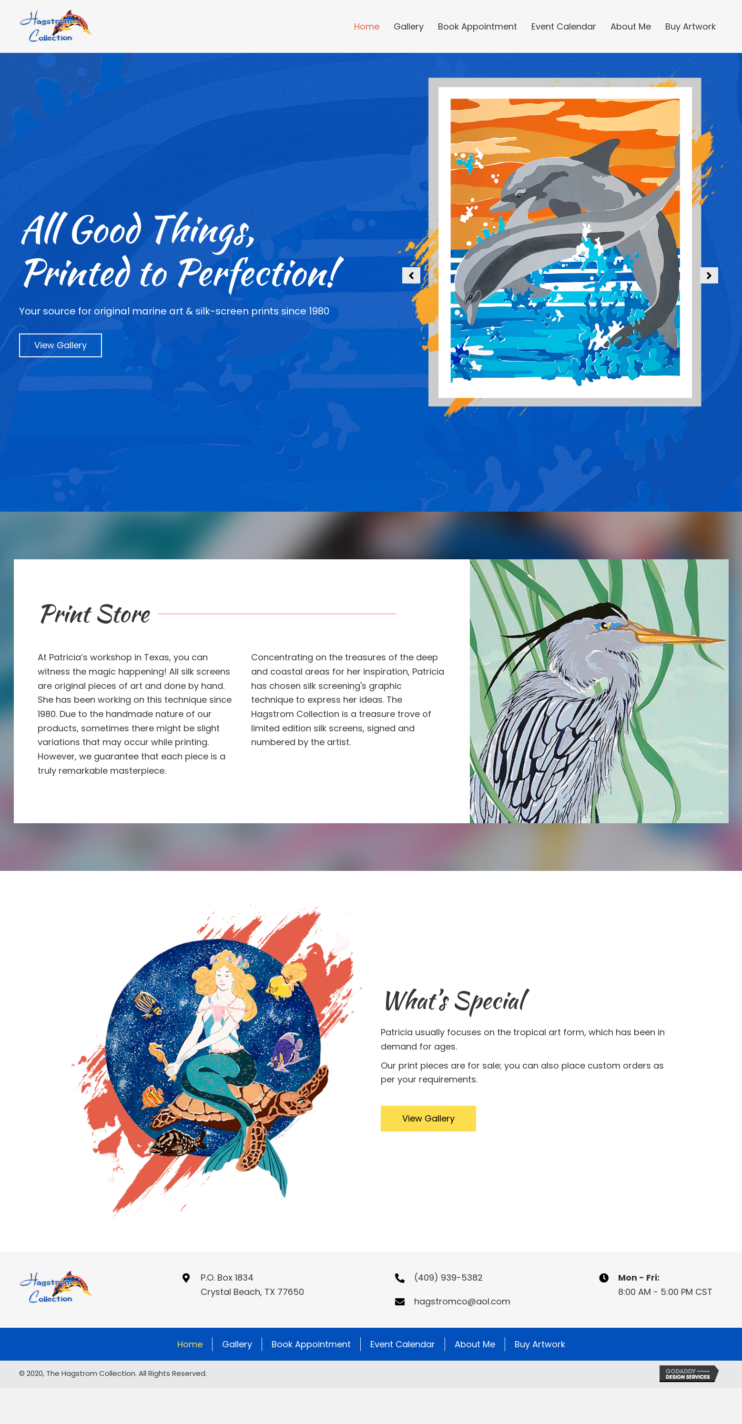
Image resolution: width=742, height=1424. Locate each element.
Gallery (237, 1344)
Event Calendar (402, 1344)
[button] (60, 345)
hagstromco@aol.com (462, 1301)
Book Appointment (311, 1344)
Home (190, 1344)
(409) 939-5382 (448, 1277)
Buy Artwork (540, 1344)
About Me (475, 1344)
